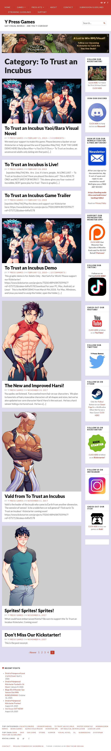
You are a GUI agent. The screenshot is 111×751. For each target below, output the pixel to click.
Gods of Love (94, 728)
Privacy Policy (100, 203)
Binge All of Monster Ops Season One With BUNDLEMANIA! (15, 692)
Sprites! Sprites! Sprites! (30, 610)
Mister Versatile (85, 726)
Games (20, 7)
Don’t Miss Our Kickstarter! (33, 634)
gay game (31, 732)
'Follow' (101, 402)
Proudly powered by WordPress (28, 746)
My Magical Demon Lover (73, 728)
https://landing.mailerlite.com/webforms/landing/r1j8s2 (97, 195)
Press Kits (37, 7)
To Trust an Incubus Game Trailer (39, 195)
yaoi (22, 732)
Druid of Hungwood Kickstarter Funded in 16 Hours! (14, 684)
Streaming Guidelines (19, 12)
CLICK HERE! (100, 276)
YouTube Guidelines (11, 734)
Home (7, 7)
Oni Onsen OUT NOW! (14, 708)
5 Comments (57, 138)
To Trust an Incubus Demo (31, 267)
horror (51, 732)
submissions (84, 732)
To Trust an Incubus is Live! (32, 164)
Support (42, 12)
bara (14, 732)
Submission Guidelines (91, 7)
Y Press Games (20, 21)
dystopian (98, 732)
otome (42, 732)
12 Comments (57, 272)
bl (75, 732)
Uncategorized (26, 726)
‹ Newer (33, 652)
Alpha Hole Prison (34, 728)
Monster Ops (52, 728)
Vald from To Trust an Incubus (35, 496)
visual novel (64, 732)
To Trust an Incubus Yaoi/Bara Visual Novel (35, 130)
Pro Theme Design (75, 746)
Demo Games (16, 728)
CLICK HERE (93, 83)
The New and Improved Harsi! (35, 385)
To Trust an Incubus (64, 726)
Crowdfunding (44, 726)
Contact (68, 7)
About (53, 7)
